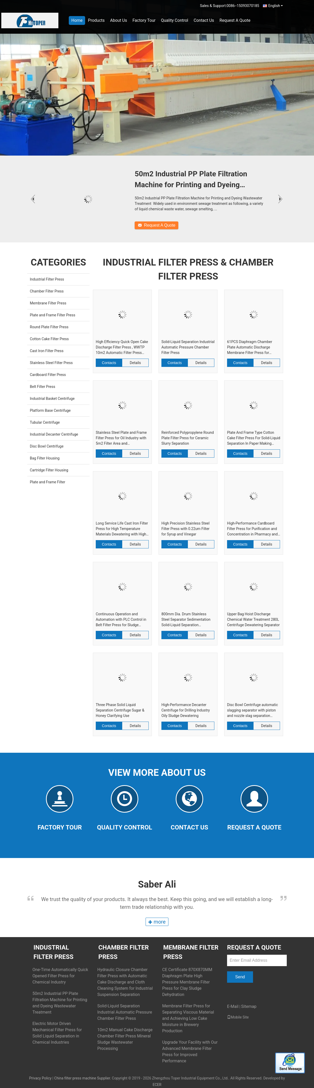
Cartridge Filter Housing (49, 470)
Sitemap (248, 1006)
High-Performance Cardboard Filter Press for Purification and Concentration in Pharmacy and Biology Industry (252, 529)
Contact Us (204, 20)
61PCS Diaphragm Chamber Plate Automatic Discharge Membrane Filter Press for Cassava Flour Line (249, 347)
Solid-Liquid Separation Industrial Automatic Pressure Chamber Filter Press (188, 347)
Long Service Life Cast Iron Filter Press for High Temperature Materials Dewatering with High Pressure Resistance (122, 529)
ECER (157, 1085)
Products (96, 20)
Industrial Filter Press (47, 279)
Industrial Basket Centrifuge (52, 398)
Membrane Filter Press (48, 303)
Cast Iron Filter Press (47, 351)
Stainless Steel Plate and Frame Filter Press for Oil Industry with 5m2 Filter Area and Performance (121, 438)
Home (77, 20)
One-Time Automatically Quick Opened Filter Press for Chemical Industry (60, 976)
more (157, 922)
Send (240, 977)
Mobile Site (238, 1017)
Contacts (109, 363)
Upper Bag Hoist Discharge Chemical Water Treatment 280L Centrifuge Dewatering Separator (253, 619)
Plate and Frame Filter (47, 482)
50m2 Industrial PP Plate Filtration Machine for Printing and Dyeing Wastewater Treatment (191, 180)
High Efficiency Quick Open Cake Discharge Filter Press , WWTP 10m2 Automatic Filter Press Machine (122, 347)
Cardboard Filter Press (48, 375)
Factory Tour (143, 20)
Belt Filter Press (42, 387)
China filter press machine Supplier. (83, 1078)
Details (135, 363)
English (275, 6)
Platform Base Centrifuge (50, 410)
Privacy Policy (40, 1078)
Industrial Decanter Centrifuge (54, 434)
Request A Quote (235, 20)
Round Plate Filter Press (49, 327)
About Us (118, 20)
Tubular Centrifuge (45, 422)
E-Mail (232, 1006)
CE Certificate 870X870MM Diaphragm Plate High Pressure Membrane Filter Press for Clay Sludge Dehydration (187, 982)
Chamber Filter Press (47, 291)
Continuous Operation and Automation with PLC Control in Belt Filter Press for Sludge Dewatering (121, 620)
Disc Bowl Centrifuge (47, 446)
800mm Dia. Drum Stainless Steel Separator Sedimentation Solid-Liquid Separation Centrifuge (185, 620)
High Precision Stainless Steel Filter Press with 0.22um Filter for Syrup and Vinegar (185, 528)
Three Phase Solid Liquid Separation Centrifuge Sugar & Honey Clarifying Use (120, 710)
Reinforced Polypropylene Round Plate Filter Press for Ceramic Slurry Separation (187, 437)
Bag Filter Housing (44, 458)
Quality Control (174, 20)
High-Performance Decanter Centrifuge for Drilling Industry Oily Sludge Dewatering (185, 710)
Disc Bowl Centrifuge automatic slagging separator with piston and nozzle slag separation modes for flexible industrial (252, 711)
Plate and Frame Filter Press (52, 315)
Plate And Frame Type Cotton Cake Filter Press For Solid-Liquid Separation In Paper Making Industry (253, 438)
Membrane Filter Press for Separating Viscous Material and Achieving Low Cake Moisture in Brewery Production (188, 1018)
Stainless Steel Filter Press (51, 363)
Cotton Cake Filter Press (49, 339)
